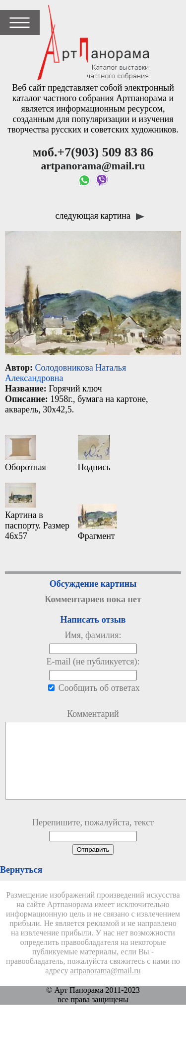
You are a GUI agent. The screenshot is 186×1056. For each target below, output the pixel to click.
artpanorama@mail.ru (105, 985)
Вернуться (21, 885)
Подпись (94, 453)
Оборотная (25, 453)
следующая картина (100, 216)
